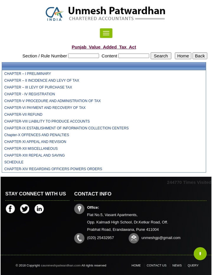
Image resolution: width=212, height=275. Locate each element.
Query (188, 265)
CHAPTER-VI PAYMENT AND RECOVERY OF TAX (45, 108)
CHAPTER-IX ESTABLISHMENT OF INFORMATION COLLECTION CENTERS (66, 128)
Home (140, 265)
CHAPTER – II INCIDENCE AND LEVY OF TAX (41, 80)
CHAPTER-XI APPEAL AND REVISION (35, 142)
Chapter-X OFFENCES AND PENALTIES (36, 135)
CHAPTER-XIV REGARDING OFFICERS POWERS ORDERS (53, 169)
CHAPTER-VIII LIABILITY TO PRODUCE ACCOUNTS (47, 121)
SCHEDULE (14, 162)
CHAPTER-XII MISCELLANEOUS (31, 149)
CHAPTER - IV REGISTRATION (29, 94)
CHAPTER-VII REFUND (23, 114)
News (175, 265)
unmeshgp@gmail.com (161, 237)
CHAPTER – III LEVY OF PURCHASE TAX (38, 87)
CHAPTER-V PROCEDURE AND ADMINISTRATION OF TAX (52, 101)
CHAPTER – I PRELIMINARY (27, 74)
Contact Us (157, 265)
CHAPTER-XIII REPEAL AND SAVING (34, 155)
